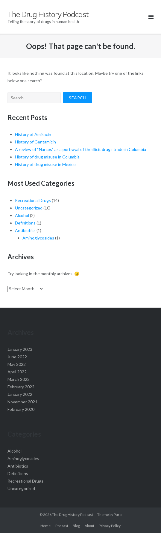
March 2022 (18, 379)
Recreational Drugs (33, 200)
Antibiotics (25, 230)
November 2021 (22, 401)
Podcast (61, 525)
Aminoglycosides (38, 237)
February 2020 (20, 409)
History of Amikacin (33, 134)
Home (45, 525)
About (89, 525)
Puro (117, 514)
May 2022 (16, 364)
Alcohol (22, 215)
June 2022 (17, 356)
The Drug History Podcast (72, 514)
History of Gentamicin (35, 141)
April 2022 (17, 371)
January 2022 (19, 394)
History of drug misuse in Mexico (45, 164)
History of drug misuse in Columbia (47, 156)
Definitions (25, 222)
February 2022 (20, 386)
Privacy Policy (110, 525)
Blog (76, 525)
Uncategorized (28, 207)
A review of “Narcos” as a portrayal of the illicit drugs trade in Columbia (80, 149)
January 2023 (19, 349)
